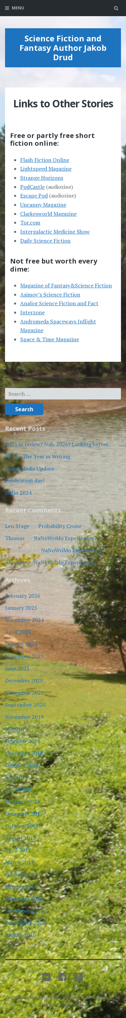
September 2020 (25, 704)
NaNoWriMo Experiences (64, 538)
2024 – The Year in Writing (37, 456)
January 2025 (21, 607)
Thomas (15, 538)
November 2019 (24, 717)
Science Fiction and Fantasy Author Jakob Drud (63, 48)
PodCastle (32, 186)
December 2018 (24, 753)
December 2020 (24, 680)
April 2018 (18, 789)
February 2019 (22, 741)
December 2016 (24, 898)
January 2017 (21, 886)
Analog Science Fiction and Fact (59, 303)
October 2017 (22, 826)
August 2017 (20, 838)
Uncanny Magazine (43, 204)
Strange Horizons (41, 177)
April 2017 (18, 850)
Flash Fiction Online (44, 160)
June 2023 (17, 668)
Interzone (32, 312)
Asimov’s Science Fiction (50, 294)
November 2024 (24, 620)
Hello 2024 (18, 492)
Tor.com (30, 222)
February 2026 (22, 595)
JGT (83, 1004)
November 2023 (24, 656)
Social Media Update (29, 468)
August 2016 (20, 935)
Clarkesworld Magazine (48, 213)
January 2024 (21, 644)
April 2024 (18, 632)
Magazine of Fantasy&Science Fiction (66, 285)
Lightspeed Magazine (46, 168)
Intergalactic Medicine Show (55, 231)
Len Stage (17, 526)
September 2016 (25, 922)
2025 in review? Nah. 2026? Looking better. (57, 444)
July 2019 (16, 729)
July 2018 (16, 777)
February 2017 (22, 874)
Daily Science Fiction (45, 240)
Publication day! (24, 480)
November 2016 (24, 910)
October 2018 (22, 765)
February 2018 (22, 801)
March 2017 (19, 862)
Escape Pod (34, 195)
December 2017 (24, 813)
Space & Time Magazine (49, 339)
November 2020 (24, 692)
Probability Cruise (60, 526)
